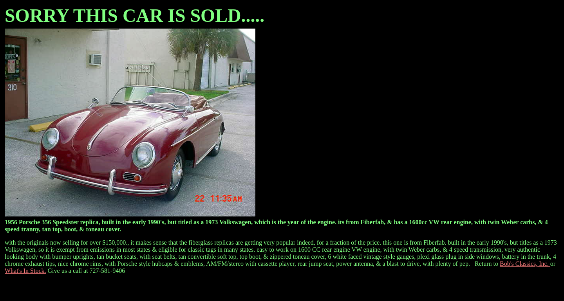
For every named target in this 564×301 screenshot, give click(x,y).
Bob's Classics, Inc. (525, 263)
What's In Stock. (25, 270)
